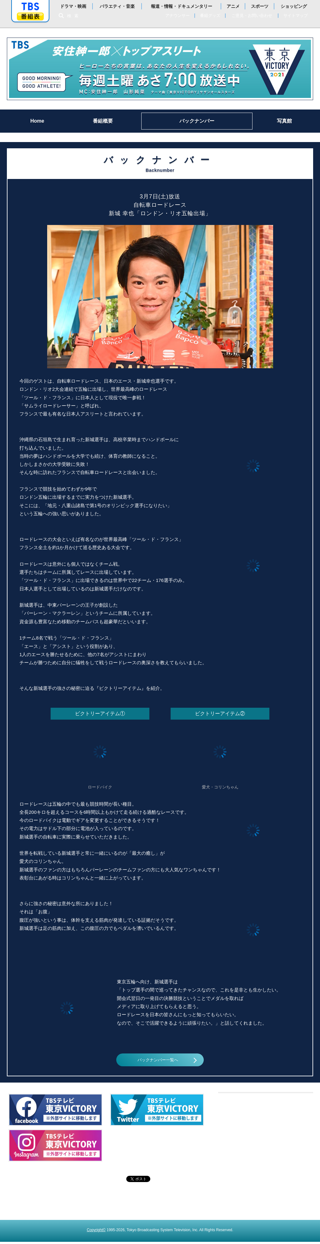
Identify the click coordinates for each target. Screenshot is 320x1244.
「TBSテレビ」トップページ (30, 7)
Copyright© (96, 1232)
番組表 (30, 16)
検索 (74, 15)
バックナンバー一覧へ (157, 1060)
